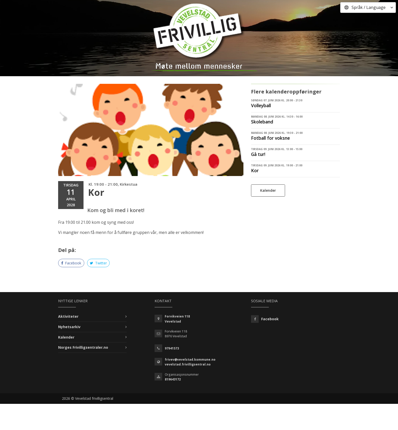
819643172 (173, 379)
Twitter (98, 263)
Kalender (268, 190)
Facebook (71, 263)
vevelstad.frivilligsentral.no (188, 364)
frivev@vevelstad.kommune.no (190, 359)
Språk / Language (369, 7)
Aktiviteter (68, 316)
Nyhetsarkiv (69, 326)
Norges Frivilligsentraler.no (83, 347)
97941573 (172, 348)
